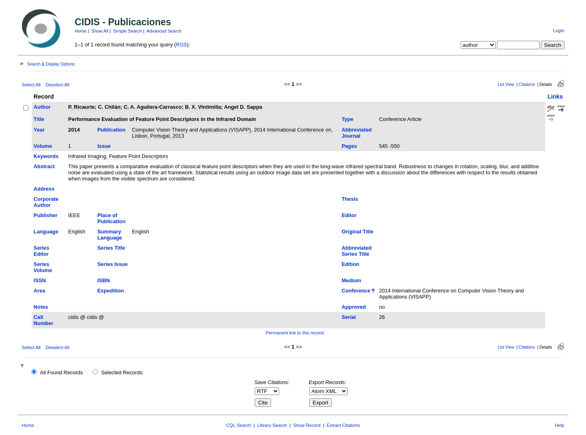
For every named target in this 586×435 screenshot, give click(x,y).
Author (42, 107)
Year (39, 130)
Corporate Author (46, 202)
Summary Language (109, 234)
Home (81, 31)
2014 (74, 130)
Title (39, 119)
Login (558, 30)
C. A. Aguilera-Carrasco (153, 107)
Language (46, 231)
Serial (348, 317)
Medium (351, 280)
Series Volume (43, 267)
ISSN (40, 280)
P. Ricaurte (81, 107)
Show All (100, 31)
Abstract (44, 166)
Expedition (110, 291)
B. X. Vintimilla (203, 107)
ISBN (103, 280)
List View (506, 84)
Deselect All (57, 84)
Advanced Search (163, 31)
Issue (104, 146)
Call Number (43, 320)
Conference (355, 291)
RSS (181, 45)
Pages (349, 146)
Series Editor (41, 251)
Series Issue (112, 264)
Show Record (306, 425)
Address (44, 189)
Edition (350, 264)
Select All (31, 84)
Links (555, 96)
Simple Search (127, 31)
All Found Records (61, 372)
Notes (41, 307)
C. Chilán (109, 107)
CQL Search (238, 425)
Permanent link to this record (295, 332)
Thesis (349, 199)
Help (559, 425)
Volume (43, 146)
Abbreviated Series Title (356, 251)
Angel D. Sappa (243, 107)
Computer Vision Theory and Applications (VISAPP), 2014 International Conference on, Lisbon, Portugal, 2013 (232, 133)
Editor (348, 215)
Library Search (272, 425)
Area (39, 291)
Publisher (45, 215)
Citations (527, 84)
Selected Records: (122, 372)
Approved (353, 307)
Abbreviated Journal (356, 133)
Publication (111, 130)
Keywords (46, 156)
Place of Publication (111, 218)
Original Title (357, 231)
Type (347, 119)
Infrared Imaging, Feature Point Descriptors (118, 156)
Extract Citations (343, 425)
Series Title (111, 248)
